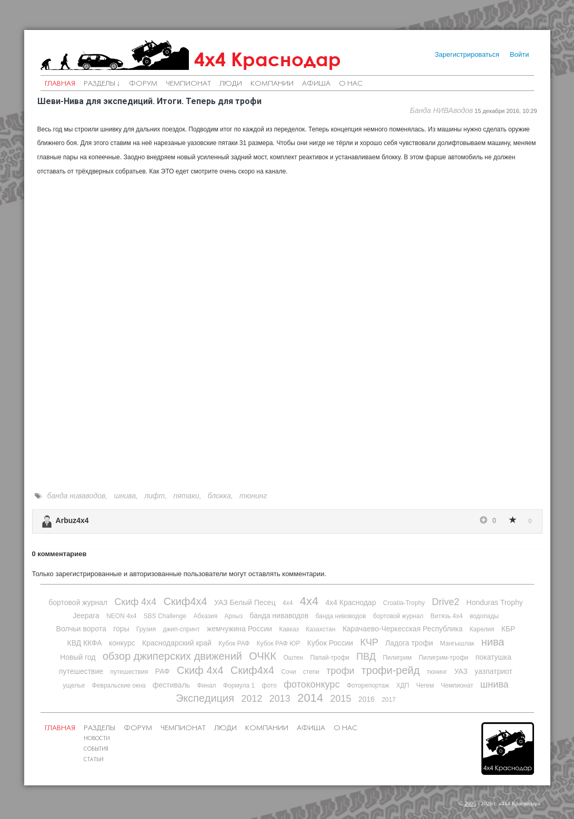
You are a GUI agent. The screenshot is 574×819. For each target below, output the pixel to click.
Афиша (316, 83)
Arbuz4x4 (72, 520)
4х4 (309, 601)
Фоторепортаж (368, 685)
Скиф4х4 (185, 601)
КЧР (369, 642)
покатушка (493, 657)
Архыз (234, 616)
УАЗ (461, 671)
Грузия (146, 629)
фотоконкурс (311, 684)
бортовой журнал (77, 602)
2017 (388, 699)
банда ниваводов (76, 496)
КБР (508, 629)
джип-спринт (181, 629)
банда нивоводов (341, 616)
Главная (60, 83)
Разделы (99, 728)
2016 (366, 699)
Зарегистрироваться (467, 54)
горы (121, 629)
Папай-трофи (329, 657)
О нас (350, 83)
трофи (340, 671)
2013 (279, 698)
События (96, 749)
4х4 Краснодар (267, 59)
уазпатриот (493, 671)
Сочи (288, 671)
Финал (206, 685)
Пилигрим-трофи (443, 657)
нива (493, 642)
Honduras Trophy (494, 602)
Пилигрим (396, 657)
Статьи (94, 759)
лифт (154, 496)
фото (269, 685)
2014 (310, 697)
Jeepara (86, 615)
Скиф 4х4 (136, 602)
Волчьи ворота (81, 629)
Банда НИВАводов (441, 110)
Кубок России (330, 643)
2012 (251, 698)
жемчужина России (239, 629)
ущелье (74, 685)
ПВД (366, 656)
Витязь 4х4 (446, 616)
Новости (97, 738)
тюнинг (253, 496)
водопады (484, 616)
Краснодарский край (177, 643)
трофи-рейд (390, 670)
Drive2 (445, 602)
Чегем (425, 685)
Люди (230, 83)
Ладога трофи (409, 643)
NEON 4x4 (121, 616)
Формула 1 (239, 685)
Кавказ (289, 629)
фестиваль (171, 685)
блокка (219, 496)
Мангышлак (457, 643)
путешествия (129, 671)
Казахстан (320, 629)
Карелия (482, 629)
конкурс (122, 643)
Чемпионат (188, 83)
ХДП (402, 685)
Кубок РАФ (233, 643)
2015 (340, 698)
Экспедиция (205, 698)
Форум (143, 83)
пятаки (186, 496)
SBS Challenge (165, 616)
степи (311, 671)
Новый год (78, 657)
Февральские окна (119, 685)
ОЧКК (262, 656)
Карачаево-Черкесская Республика (402, 629)
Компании (272, 83)
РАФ (162, 671)
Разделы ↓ (102, 83)
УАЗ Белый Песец (245, 602)
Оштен (293, 657)
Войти (519, 54)
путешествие (81, 671)
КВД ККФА (84, 643)
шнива (125, 496)
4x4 (288, 603)
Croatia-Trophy (404, 603)
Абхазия (206, 616)
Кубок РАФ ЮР (278, 643)
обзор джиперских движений (172, 656)
